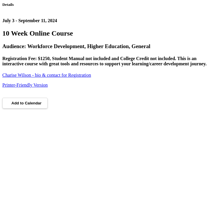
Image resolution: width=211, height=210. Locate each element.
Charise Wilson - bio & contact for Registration (46, 75)
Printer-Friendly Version (25, 85)
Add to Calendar (24, 103)
